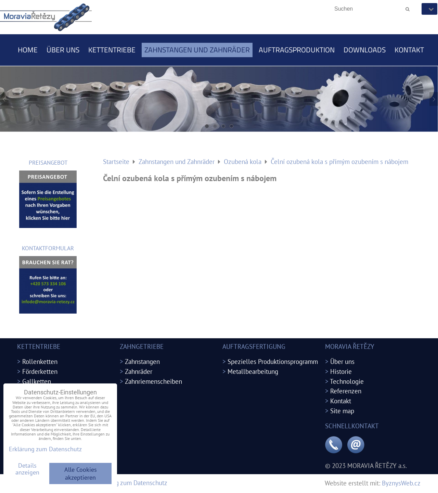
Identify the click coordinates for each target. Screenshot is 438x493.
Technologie (347, 381)
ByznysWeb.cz (401, 483)
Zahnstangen (142, 361)
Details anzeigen (27, 469)
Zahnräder (138, 371)
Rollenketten (39, 361)
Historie (341, 371)
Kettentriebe (112, 49)
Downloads (365, 49)
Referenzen (345, 391)
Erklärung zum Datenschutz (130, 482)
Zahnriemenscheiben (153, 381)
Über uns (63, 49)
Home (28, 49)
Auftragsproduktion (297, 49)
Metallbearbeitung (253, 371)
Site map (342, 410)
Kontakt (409, 49)
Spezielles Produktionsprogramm (273, 361)
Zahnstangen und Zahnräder (197, 49)
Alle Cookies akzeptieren (80, 473)
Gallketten (36, 381)
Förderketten (39, 371)
